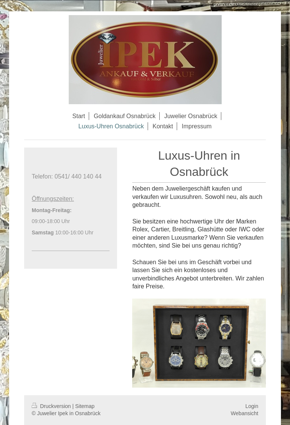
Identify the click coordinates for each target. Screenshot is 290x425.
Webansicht (244, 413)
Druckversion (52, 406)
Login (251, 406)
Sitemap (84, 406)
